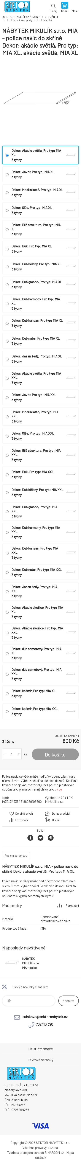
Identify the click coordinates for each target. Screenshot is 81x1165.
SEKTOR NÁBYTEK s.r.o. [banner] (17, 7)
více (59, 789)
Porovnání (21, 820)
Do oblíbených (24, 813)
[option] (40, 101)
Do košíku (55, 755)
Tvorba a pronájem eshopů (25, 1152)
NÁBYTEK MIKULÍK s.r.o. (59, 799)
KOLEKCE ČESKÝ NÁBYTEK (26, 17)
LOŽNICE (53, 17)
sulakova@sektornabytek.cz (45, 1016)
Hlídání (56, 820)
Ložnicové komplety (19, 20)
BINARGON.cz (54, 1152)
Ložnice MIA (44, 20)
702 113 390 (44, 1024)
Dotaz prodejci (61, 813)
